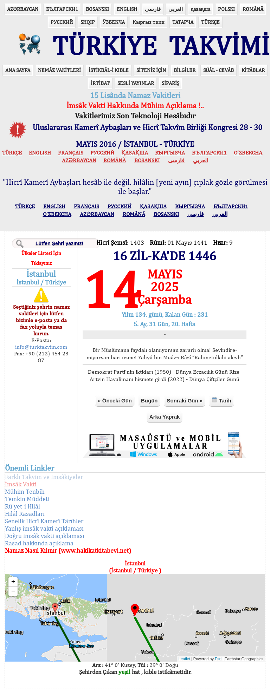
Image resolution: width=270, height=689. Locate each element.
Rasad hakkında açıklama (39, 543)
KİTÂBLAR (253, 70)
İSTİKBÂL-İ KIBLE (109, 70)
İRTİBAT (100, 83)
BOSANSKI (97, 9)
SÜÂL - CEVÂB (218, 70)
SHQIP (88, 22)
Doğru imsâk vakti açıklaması (44, 535)
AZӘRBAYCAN (22, 9)
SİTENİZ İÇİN (151, 70)
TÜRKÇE (210, 22)
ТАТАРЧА (182, 22)
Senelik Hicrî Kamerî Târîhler (44, 521)
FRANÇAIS (70, 152)
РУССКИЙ (62, 22)
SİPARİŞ (170, 83)
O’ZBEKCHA (248, 152)
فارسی (153, 9)
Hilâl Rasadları (25, 513)
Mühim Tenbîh (25, 491)
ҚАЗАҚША (134, 152)
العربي (175, 9)
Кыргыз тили (149, 22)
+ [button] (13, 582)
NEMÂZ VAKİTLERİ (59, 70)
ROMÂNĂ (253, 9)
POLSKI (226, 9)
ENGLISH (127, 9)
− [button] (13, 591)
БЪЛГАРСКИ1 (62, 9)
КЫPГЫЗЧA (170, 152)
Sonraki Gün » (184, 400)
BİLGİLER (184, 70)
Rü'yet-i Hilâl (22, 506)
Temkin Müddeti (27, 499)
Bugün (149, 400)
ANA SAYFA (17, 70)
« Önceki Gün (115, 400)
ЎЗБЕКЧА (114, 22)
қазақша (200, 9)
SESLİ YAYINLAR (135, 83)
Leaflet (184, 659)
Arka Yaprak (164, 417)
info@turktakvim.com (41, 346)
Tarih (221, 400)
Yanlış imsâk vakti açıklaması (44, 528)
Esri (218, 659)
